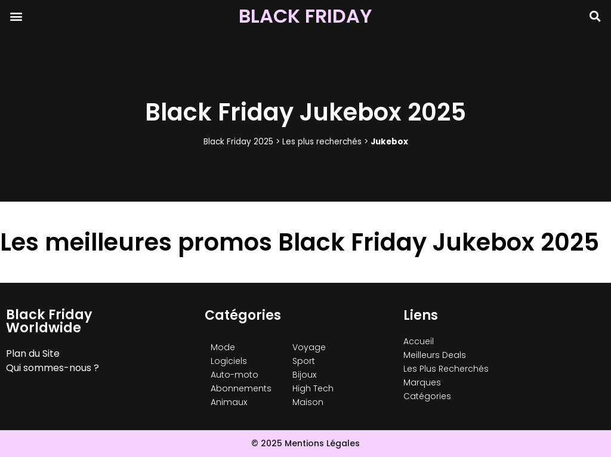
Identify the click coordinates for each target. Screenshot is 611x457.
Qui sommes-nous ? (52, 368)
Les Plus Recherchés (446, 369)
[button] (16, 16)
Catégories (427, 396)
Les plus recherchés (322, 141)
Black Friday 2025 (238, 141)
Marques (422, 382)
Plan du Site (33, 353)
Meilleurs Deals (434, 355)
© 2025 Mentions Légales (305, 443)
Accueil (418, 341)
